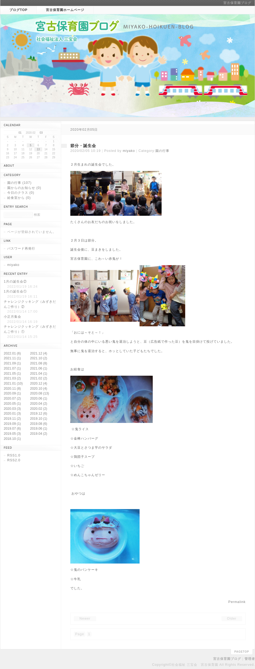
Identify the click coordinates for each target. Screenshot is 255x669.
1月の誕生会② (15, 281)
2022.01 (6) (12, 353)
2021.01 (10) (13, 383)
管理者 (250, 659)
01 (20, 132)
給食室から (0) (19, 198)
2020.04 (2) (38, 403)
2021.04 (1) (38, 373)
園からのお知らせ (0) (24, 188)
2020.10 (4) (38, 388)
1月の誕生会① (15, 291)
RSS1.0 (13, 455)
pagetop (241, 651)
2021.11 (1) (12, 358)
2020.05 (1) (12, 403)
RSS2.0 (13, 460)
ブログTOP (18, 10)
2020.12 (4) (38, 383)
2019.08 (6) (38, 424)
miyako (129, 151)
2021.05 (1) (12, 373)
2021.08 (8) (38, 363)
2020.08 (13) (39, 393)
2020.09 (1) (12, 393)
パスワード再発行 (21, 248)
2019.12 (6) (38, 413)
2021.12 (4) (38, 353)
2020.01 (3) (12, 413)
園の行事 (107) (19, 183)
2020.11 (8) (12, 388)
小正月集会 (12, 317)
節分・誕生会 (83, 145)
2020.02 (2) (38, 409)
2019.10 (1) (38, 419)
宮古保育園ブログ (237, 3)
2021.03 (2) (12, 378)
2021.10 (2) (38, 358)
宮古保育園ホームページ (65, 10)
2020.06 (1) (38, 398)
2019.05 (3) (12, 434)
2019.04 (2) (38, 434)
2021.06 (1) (38, 368)
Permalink (237, 602)
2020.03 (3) (12, 409)
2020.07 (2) (12, 398)
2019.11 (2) (12, 419)
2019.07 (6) (12, 428)
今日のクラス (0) (20, 193)
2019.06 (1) (38, 428)
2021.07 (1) (12, 368)
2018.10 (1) (12, 439)
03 (41, 132)
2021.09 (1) (12, 363)
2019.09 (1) (12, 424)
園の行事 (162, 151)
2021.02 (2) (38, 378)
